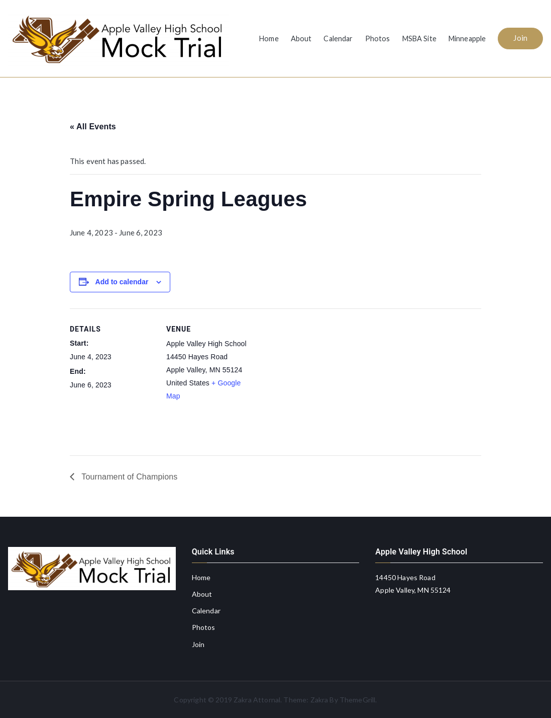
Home (269, 38)
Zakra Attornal (257, 699)
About (301, 38)
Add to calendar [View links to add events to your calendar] (122, 282)
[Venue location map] (316, 378)
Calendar (338, 38)
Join (520, 37)
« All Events (93, 126)
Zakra (319, 699)
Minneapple (467, 38)
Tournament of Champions (128, 476)
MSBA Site (419, 38)
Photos (377, 38)
